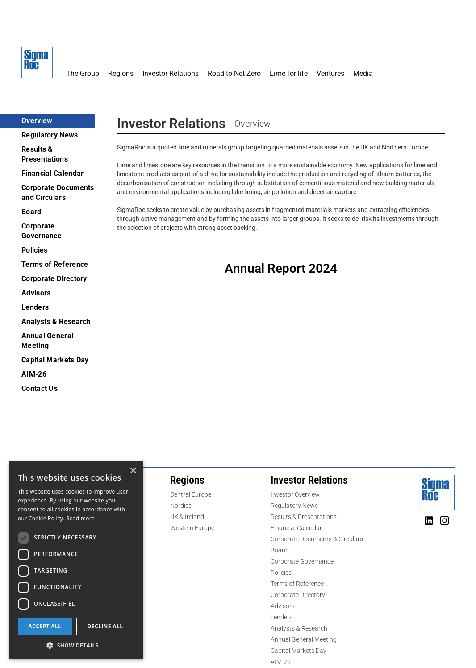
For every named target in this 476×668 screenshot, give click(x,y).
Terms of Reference (54, 264)
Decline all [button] (105, 626)
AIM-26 (33, 374)
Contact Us (39, 388)
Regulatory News (49, 135)
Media (363, 73)
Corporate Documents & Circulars (317, 539)
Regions (121, 73)
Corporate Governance (41, 231)
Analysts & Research (56, 321)
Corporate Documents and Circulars (57, 192)
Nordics (181, 505)
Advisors (35, 293)
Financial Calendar (52, 173)
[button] (83, 43)
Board (31, 211)
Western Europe (192, 527)
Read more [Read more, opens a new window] (80, 518)
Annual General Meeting (47, 341)
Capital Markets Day (55, 360)
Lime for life (289, 73)
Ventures (330, 73)
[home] (37, 67)
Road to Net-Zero (234, 73)
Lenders (35, 307)
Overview (36, 120)
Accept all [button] (45, 626)
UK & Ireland (187, 516)
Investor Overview (295, 494)
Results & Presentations (44, 154)
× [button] (132, 471)
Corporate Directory (54, 278)
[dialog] (76, 560)
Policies (34, 250)
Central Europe (190, 494)
